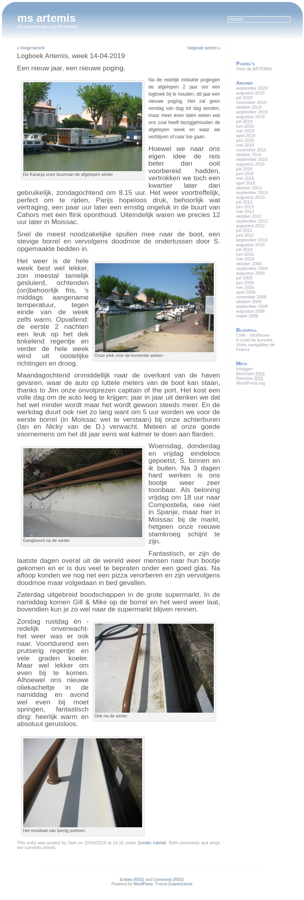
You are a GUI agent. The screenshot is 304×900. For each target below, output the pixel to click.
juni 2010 (245, 254)
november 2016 (251, 149)
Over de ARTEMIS (254, 68)
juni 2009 (245, 282)
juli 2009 (244, 277)
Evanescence (180, 884)
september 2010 (252, 240)
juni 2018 (245, 140)
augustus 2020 (250, 93)
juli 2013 (244, 202)
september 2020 (252, 88)
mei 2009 (245, 287)
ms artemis (46, 18)
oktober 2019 (249, 107)
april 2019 (245, 135)
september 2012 (252, 221)
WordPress (143, 884)
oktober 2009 (249, 263)
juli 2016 (244, 168)
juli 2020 (244, 97)
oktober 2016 (249, 154)
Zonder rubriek (152, 842)
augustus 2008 (250, 311)
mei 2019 (245, 130)
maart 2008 (247, 315)
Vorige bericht (32, 48)
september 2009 (252, 268)
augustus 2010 (250, 244)
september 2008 (252, 306)
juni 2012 (245, 235)
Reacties (249, 378)
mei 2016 (245, 178)
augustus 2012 (250, 225)
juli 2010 (244, 249)
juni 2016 (245, 173)
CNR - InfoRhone (253, 335)
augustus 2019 (250, 116)
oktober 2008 (249, 301)
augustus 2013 (250, 197)
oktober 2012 (249, 216)
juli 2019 (244, 121)
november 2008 (251, 296)
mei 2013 (245, 211)
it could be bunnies (254, 340)
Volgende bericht (202, 48)
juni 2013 (245, 206)
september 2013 (252, 192)
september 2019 (252, 111)
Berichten (250, 373)
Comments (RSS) (168, 879)
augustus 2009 (250, 273)
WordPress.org (250, 383)
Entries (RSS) (132, 879)
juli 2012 (244, 230)
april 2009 (245, 292)
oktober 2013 (249, 187)
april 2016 (245, 183)
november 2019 (251, 102)
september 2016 (252, 159)
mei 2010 (245, 259)
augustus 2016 (250, 164)
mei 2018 (245, 145)
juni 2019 (245, 126)
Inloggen (244, 368)
